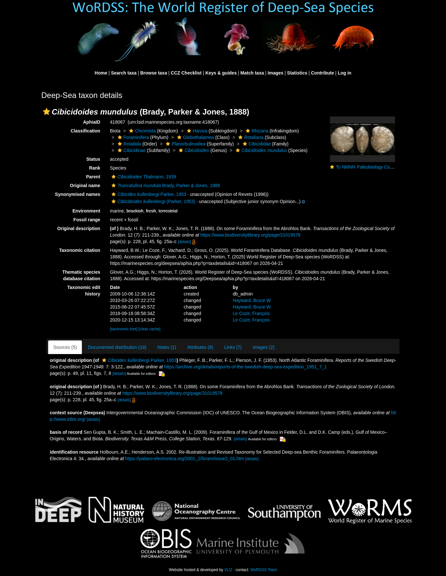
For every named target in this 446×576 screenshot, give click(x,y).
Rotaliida (128, 143)
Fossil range (86, 219)
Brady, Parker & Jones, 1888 (165, 185)
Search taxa (124, 72)
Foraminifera (132, 137)
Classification (85, 130)
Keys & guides (221, 72)
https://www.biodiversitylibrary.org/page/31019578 (250, 235)
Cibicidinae (131, 150)
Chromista (141, 130)
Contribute (322, 72)
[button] (46, 112)
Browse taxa (153, 72)
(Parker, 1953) (152, 201)
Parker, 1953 (148, 194)
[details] (184, 242)
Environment (86, 210)
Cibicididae (256, 143)
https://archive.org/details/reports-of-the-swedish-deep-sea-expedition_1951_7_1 (245, 366)
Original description (78, 228)
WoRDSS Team (263, 570)
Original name (85, 185)
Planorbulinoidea (184, 143)
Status (93, 159)
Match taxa (252, 72)
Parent (93, 176)
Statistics (297, 72)
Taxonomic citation (79, 250)
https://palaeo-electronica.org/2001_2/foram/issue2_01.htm (184, 458)
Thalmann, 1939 (143, 176)
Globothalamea (195, 137)
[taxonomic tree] (124, 329)
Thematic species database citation (81, 275)
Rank (94, 168)
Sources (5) (65, 347)
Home (101, 72)
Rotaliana (250, 137)
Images (275, 72)
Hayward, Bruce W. (252, 300)
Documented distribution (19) (117, 347)
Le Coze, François (251, 313)
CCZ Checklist (186, 72)
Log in (344, 72)
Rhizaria (256, 130)
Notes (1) (166, 347)
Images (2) (264, 347)
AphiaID (91, 122)
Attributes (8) (200, 347)
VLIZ (228, 570)
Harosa (196, 130)
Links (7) (233, 347)
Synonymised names (77, 194)
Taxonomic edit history (83, 290)
